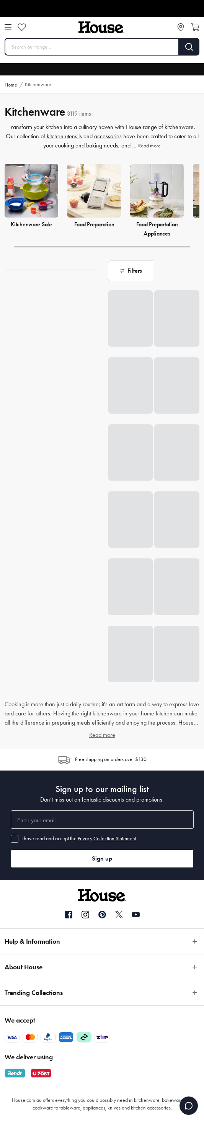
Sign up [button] (102, 858)
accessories (108, 136)
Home (11, 85)
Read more (149, 145)
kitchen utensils (64, 136)
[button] (131, 270)
